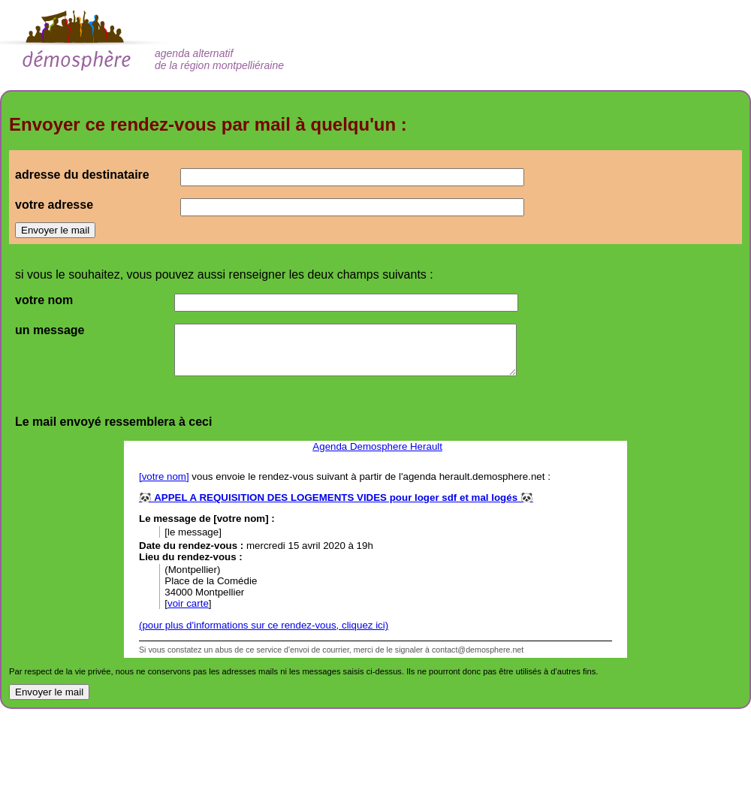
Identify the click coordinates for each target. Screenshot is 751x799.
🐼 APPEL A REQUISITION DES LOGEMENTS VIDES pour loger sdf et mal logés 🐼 (336, 497)
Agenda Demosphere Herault (377, 446)
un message (49, 330)
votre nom (44, 300)
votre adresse (54, 204)
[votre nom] (164, 476)
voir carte (188, 603)
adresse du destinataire (82, 174)
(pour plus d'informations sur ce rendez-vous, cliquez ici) (263, 625)
